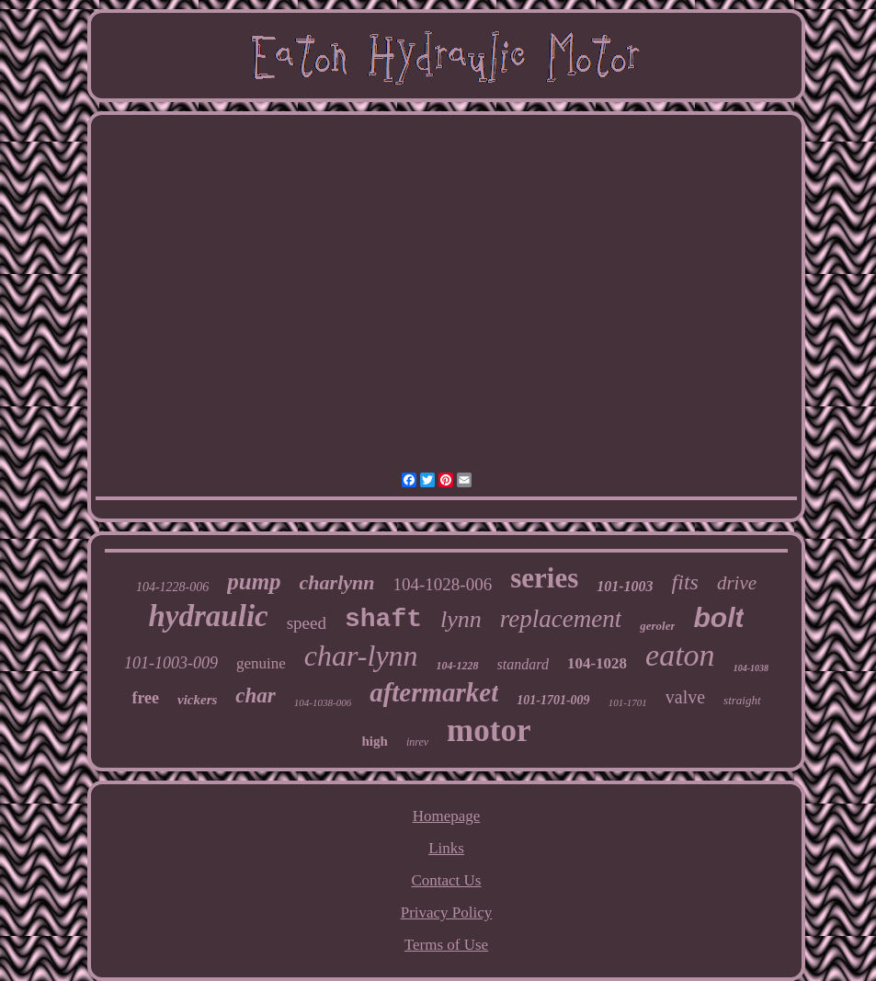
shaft (383, 619)
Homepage (447, 816)
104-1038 (751, 668)
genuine (261, 663)
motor (488, 730)
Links (446, 848)
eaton (680, 655)
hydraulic (208, 616)
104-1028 (597, 663)
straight (741, 700)
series (544, 578)
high (375, 741)
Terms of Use (446, 944)
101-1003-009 (171, 663)
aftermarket (434, 692)
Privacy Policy (447, 912)
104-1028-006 (443, 584)
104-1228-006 (172, 587)
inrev (417, 742)
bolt (718, 617)
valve (685, 697)
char (255, 695)
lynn (461, 619)
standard (523, 664)
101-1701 (628, 702)
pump (253, 581)
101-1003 (625, 586)
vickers (197, 699)
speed (306, 623)
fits (685, 582)
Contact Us (446, 880)
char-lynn (361, 655)
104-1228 (458, 665)
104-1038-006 (322, 702)
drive (737, 583)
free (145, 698)
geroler (657, 626)
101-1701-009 (553, 700)
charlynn (337, 582)
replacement (560, 619)
